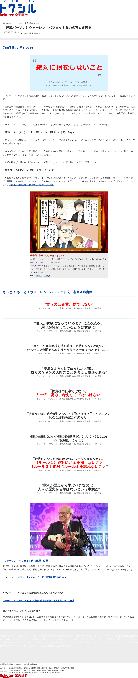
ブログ (47, 275)
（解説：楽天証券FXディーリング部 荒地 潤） (31, 184)
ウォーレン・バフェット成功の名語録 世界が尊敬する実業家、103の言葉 (38, 600)
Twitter (39, 275)
